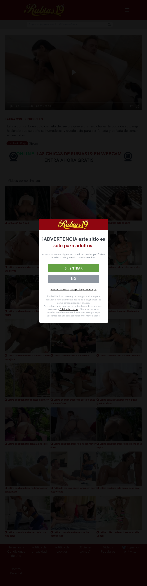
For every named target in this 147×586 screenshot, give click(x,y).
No (73, 279)
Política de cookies (69, 309)
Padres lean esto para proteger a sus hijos (73, 289)
